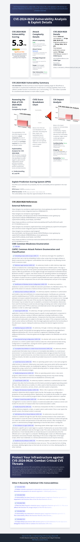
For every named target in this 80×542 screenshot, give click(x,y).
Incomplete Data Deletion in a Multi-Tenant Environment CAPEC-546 (33, 348)
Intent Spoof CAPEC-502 (21, 311)
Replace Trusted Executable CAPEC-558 (25, 399)
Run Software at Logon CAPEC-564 (24, 425)
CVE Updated (52, 7)
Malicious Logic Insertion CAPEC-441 (25, 265)
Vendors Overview (40, 11)
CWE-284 (17, 246)
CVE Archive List (62, 7)
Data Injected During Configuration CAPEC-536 (27, 339)
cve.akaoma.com (44, 538)
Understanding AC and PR (18, 172)
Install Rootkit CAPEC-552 (22, 380)
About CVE (55, 536)
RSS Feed (35, 540)
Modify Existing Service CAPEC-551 (24, 373)
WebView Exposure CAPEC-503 (23, 328)
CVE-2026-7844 (21, 511)
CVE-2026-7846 (21, 495)
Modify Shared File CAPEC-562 (23, 407)
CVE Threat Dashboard (20, 7)
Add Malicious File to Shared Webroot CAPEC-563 (28, 414)
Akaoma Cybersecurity (31, 538)
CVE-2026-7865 (21, 487)
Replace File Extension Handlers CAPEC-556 (26, 390)
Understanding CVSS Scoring (41, 536)
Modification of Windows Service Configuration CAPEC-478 (31, 284)
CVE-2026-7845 (21, 503)
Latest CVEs (31, 7)
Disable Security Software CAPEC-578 (25, 440)
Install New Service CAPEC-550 (23, 362)
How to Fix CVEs (27, 536)
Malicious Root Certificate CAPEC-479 (25, 291)
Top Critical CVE (41, 7)
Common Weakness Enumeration (22, 9)
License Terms (43, 540)
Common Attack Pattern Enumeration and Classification (51, 9)
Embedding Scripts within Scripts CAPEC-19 (26, 256)
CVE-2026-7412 (21, 519)
